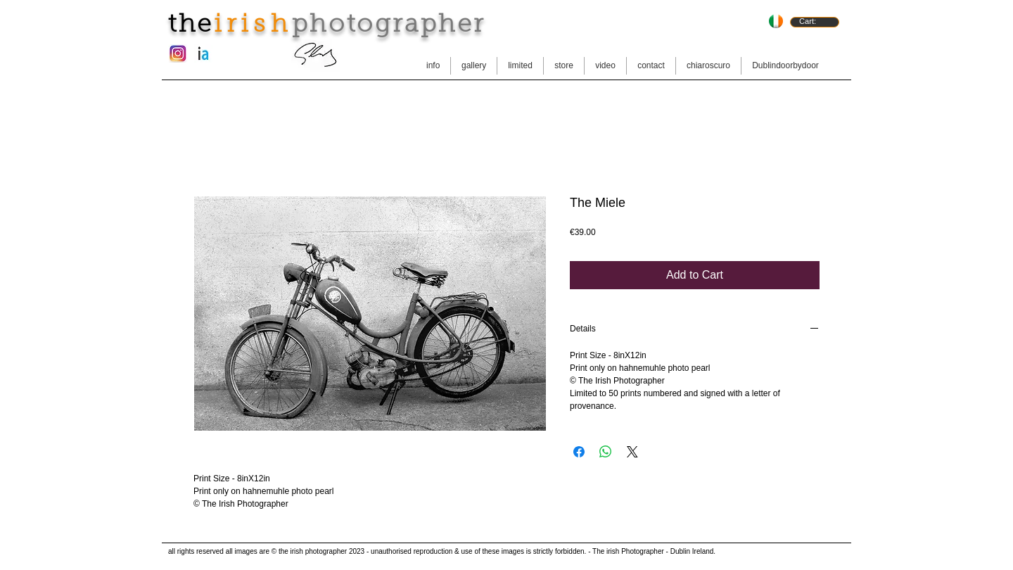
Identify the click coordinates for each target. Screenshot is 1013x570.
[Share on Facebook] (579, 451)
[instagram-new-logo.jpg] (178, 53)
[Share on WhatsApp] (605, 451)
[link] (814, 21)
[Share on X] (632, 451)
